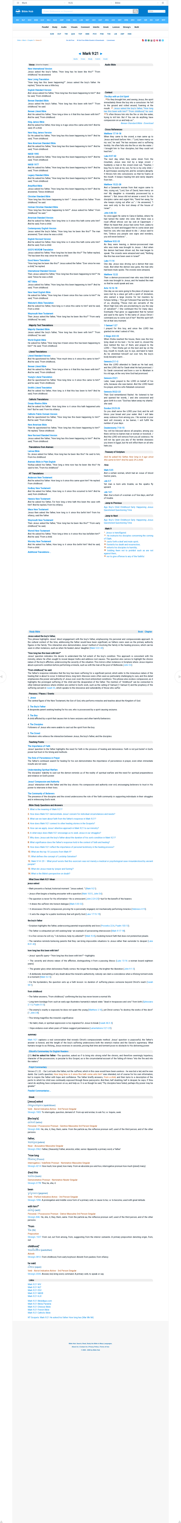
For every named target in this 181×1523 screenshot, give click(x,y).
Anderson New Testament (40, 477)
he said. (149, 111)
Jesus (150, 507)
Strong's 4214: (35, 1166)
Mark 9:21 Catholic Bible (39, 1312)
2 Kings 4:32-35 (111, 336)
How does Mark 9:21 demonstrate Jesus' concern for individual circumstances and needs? (72, 814)
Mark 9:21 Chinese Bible (39, 1307)
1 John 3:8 (33, 1013)
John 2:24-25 (92, 899)
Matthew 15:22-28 (112, 184)
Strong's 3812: (35, 1257)
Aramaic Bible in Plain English (42, 462)
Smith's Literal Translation (40, 387)
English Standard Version (39, 90)
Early (133, 507)
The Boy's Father (38, 706)
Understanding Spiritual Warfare (43, 770)
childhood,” (140, 111)
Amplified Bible (35, 186)
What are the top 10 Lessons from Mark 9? (51, 851)
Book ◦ (141, 631)
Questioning (121, 510)
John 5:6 (128, 665)
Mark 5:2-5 (45, 977)
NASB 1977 (33, 164)
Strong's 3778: (35, 1183)
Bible (19, 40)
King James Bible (36, 122)
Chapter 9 (30, 40)
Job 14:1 (108, 492)
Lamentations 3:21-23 (100, 1028)
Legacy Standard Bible (38, 175)
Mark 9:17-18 (118, 931)
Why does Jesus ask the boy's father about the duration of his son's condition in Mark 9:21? (73, 837)
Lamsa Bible (33, 451)
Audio (75, 59)
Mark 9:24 (90, 936)
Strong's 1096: (35, 1200)
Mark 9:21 (90, 888)
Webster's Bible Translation (41, 303)
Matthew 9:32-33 (112, 241)
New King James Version (40, 132)
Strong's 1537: (35, 1237)
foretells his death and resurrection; (123, 544)
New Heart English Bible (39, 292)
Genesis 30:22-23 (112, 391)
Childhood (125, 507)
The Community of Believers (41, 793)
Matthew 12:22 (111, 274)
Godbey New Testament (39, 488)
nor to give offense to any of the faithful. (126, 556)
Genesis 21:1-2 (111, 361)
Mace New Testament (38, 509)
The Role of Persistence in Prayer (44, 758)
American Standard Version (40, 218)
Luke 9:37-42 (110, 156)
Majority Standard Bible (39, 329)
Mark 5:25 (108, 470)
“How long (148, 108)
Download (148, 123)
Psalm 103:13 (121, 925)
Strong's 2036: (35, 1274)
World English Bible (37, 340)
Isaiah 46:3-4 (106, 1023)
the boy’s (131, 108)
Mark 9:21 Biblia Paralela (39, 1304)
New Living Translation (38, 79)
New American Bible (37, 424)
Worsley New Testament (39, 541)
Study (90, 59)
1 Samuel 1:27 (110, 325)
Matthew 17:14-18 (112, 133)
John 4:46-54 (110, 213)
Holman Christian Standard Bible (43, 207)
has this (108, 111)
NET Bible (32, 281)
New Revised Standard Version (42, 435)
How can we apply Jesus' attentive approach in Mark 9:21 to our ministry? (64, 828)
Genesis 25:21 (111, 378)
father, (140, 108)
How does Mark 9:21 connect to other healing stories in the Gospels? (62, 823)
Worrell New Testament (39, 531)
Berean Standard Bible (38, 100)
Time (129, 510)
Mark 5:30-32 (76, 904)
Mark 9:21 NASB (35, 1293)
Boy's (111, 507)
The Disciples (36, 724)
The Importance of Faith (39, 746)
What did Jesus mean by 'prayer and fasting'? (52, 869)
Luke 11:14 (109, 261)
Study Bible (34, 631)
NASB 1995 (33, 154)
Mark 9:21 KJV (35, 1296)
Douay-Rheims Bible (37, 403)
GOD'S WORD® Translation (40, 249)
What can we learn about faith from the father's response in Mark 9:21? (63, 818)
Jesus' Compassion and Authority (43, 781)
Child (117, 507)
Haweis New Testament (39, 499)
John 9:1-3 (129, 969)
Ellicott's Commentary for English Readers (48, 1051)
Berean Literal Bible (37, 111)
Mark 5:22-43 (96, 648)
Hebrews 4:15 (138, 909)
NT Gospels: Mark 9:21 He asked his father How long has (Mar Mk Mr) (61, 1317)
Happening (141, 507)
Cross (83, 59)
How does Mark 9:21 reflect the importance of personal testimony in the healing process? (72, 847)
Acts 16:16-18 (110, 288)
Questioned (109, 510)
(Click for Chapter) (41, 65)
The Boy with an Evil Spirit (116, 96)
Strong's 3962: (35, 1149)
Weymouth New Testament (40, 313)
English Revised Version (39, 239)
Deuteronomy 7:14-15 (114, 428)
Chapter (149, 631)
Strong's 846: (34, 1129)
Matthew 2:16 (95, 1010)
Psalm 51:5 (39, 1004)
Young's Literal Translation (40, 377)
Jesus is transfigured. (116, 532)
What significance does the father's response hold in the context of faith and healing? (70, 842)
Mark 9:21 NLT (34, 1287)
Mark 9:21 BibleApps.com (40, 1301)
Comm (98, 59)
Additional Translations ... (39, 552)
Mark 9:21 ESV (35, 1290)
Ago (106, 507)
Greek (105, 59)
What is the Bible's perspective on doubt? (50, 873)
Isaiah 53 (51, 688)
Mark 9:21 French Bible (38, 1309)
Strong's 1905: (35, 1112)
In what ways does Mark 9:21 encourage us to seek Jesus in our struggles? (65, 833)
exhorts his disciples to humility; (122, 547)
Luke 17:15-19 (93, 914)
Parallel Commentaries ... (39, 1091)
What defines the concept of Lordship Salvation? (54, 856)
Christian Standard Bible (39, 196)
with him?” (123, 111)
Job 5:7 (107, 481)
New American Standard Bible (42, 143)
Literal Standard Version (39, 356)
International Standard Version (42, 271)
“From (131, 111)
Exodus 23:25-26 (112, 408)
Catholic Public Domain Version (42, 414)
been (114, 111)
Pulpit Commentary (38, 1067)
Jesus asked (120, 108)
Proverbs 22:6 (107, 925)
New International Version (40, 69)
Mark (24, 40)
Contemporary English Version (42, 228)
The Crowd (35, 733)
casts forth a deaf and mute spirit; (122, 541)
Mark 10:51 (87, 893)
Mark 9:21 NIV (34, 1284)
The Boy (34, 715)
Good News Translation (39, 260)
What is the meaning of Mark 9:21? (46, 809)
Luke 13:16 (122, 961)
